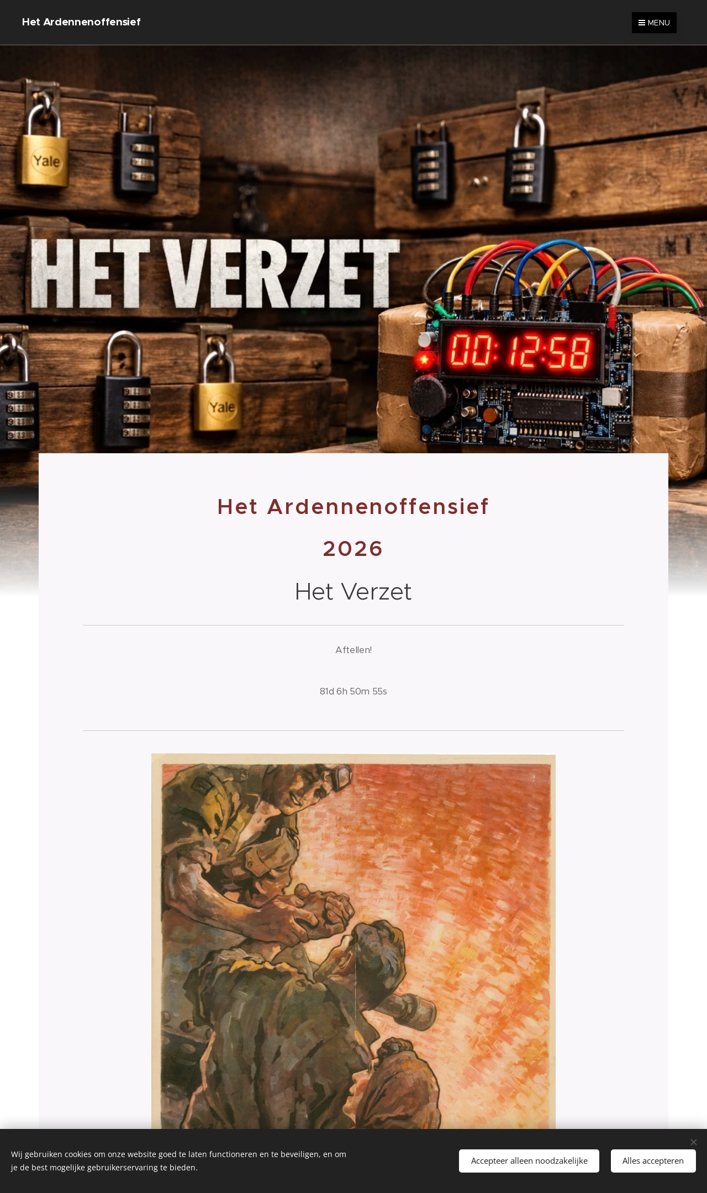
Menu (654, 23)
